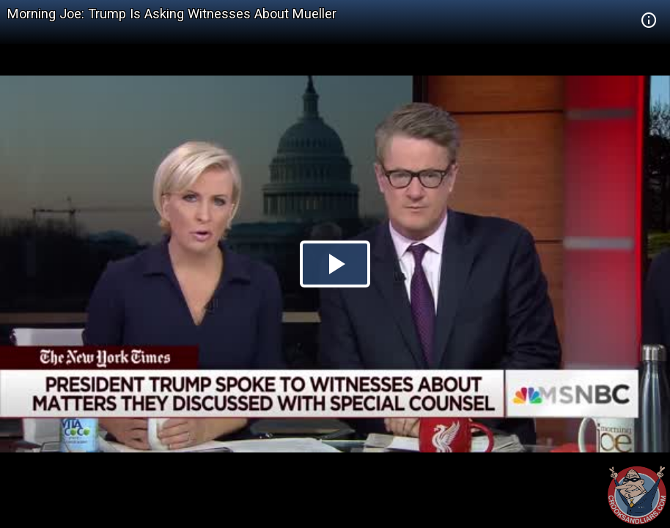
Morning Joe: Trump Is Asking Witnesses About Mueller (171, 13)
